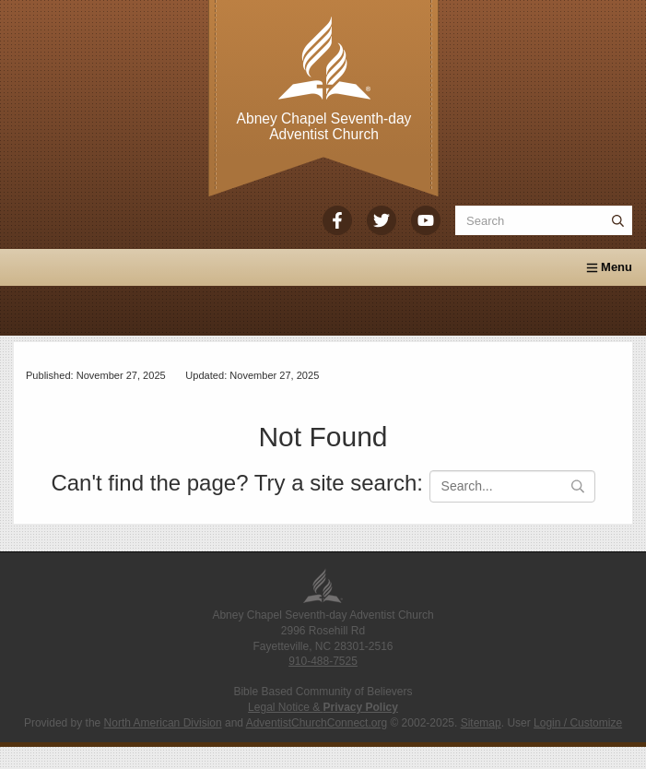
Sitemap (481, 722)
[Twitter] (381, 220)
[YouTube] (426, 220)
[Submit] (617, 220)
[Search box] (543, 220)
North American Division (163, 722)
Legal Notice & (323, 707)
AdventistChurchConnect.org (316, 722)
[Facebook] (337, 220)
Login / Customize (578, 722)
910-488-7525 (323, 661)
